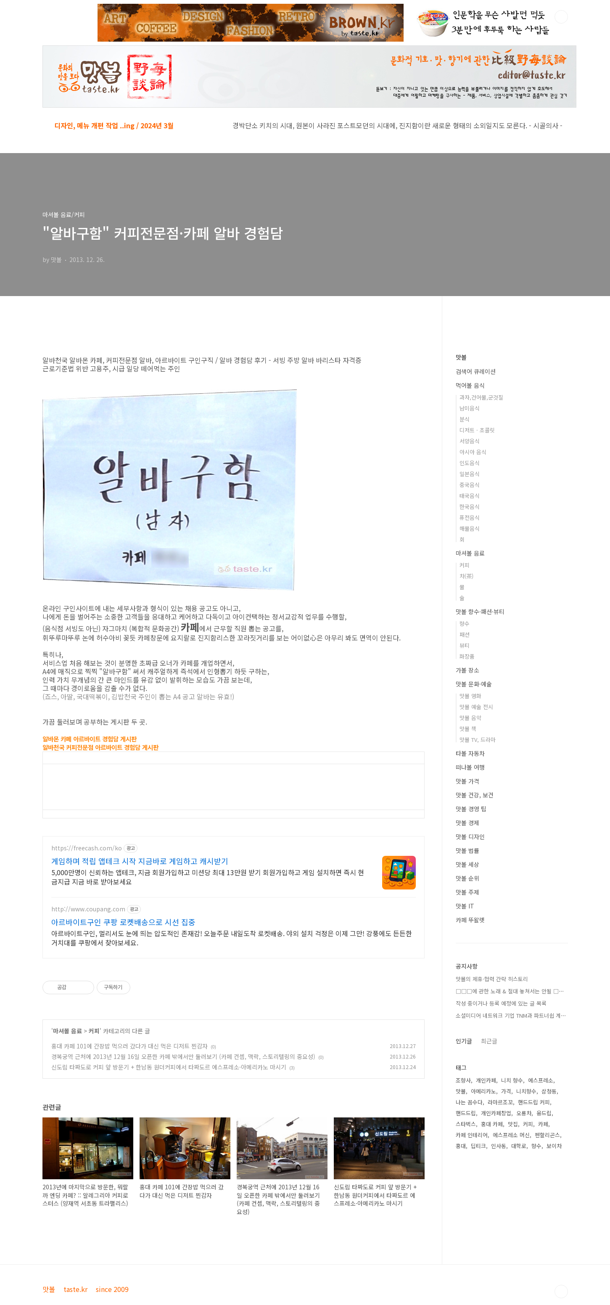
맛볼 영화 (470, 696)
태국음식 (469, 496)
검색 (561, 17)
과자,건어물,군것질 (481, 397)
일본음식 (469, 474)
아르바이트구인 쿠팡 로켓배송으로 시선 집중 (123, 922)
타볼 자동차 (470, 753)
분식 (464, 419)
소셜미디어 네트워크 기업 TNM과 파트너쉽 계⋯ (511, 1015)
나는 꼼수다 (469, 1102)
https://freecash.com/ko (86, 848)
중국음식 (469, 485)
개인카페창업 (496, 1113)
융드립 (544, 1113)
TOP (561, 1291)
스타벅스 (466, 1124)
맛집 (513, 1124)
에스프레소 (540, 1080)
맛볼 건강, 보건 (475, 795)
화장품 (467, 656)
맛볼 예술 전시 (476, 707)
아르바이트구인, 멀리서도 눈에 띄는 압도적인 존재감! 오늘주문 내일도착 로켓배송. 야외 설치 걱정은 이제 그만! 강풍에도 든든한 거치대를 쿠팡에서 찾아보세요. (231, 937)
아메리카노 (483, 1091)
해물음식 (469, 528)
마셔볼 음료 (67, 1031)
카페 (543, 1124)
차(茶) (466, 576)
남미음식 (469, 408)
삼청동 (549, 1091)
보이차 (554, 1146)
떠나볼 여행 (470, 767)
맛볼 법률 (467, 850)
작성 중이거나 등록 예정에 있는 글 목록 (501, 1003)
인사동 (498, 1146)
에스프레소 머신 (511, 1135)
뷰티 (464, 645)
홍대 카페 (492, 1124)
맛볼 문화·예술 (474, 684)
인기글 (464, 1041)
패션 (464, 634)
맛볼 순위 (467, 878)
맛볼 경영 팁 (471, 809)
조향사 (463, 1080)
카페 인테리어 (472, 1135)
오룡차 (523, 1113)
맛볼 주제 (467, 892)
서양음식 (469, 441)
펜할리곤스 (547, 1135)
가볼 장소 (467, 670)
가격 (506, 1091)
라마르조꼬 (500, 1102)
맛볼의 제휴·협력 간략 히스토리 (492, 979)
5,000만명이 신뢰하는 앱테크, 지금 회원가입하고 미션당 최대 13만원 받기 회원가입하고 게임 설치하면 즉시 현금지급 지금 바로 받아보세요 (207, 876)
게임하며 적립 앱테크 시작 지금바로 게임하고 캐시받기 (139, 861)
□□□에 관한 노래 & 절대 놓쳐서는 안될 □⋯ (510, 991)
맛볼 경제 (467, 822)
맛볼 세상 (467, 864)
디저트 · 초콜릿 (477, 430)
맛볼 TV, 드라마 (477, 740)
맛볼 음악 (470, 718)
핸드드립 (466, 1113)
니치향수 (526, 1091)
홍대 (461, 1146)
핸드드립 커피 (534, 1102)
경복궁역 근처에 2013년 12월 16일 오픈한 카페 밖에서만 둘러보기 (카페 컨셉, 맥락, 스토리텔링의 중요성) (183, 1056)
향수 (464, 623)
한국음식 (469, 507)
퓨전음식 (469, 517)
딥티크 (478, 1146)
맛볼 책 (467, 729)
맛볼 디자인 (470, 836)
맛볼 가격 (467, 781)
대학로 (518, 1146)
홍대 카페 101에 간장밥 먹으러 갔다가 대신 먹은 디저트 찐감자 (129, 1046)
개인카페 (486, 1080)
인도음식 (469, 463)
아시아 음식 (472, 452)
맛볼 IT (465, 906)
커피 (94, 1031)
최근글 (489, 1041)
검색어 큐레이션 (476, 371)
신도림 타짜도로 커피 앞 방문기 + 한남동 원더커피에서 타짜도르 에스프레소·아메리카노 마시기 (168, 1067)
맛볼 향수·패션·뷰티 (480, 611)
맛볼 (461, 357)
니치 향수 (512, 1080)
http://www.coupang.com (88, 909)
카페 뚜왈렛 (470, 920)
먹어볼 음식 (470, 385)
